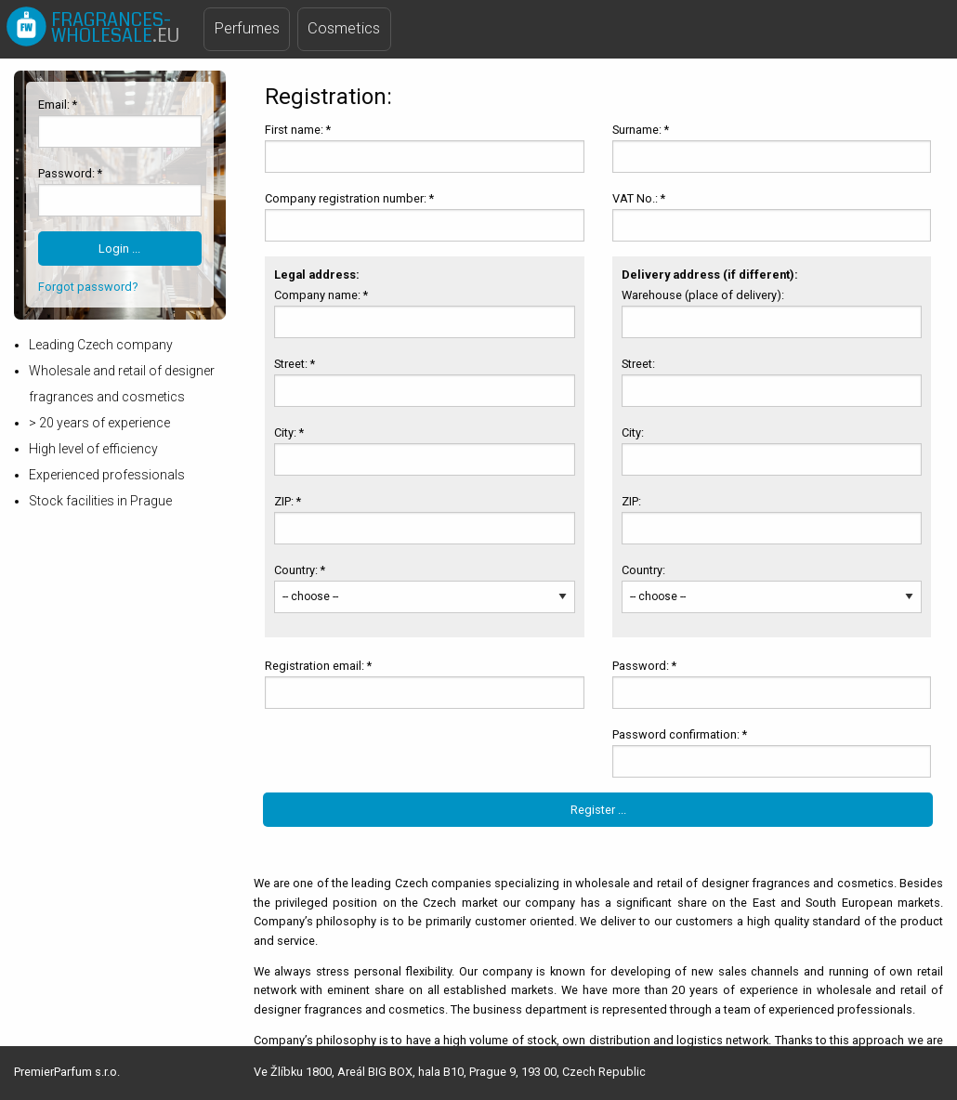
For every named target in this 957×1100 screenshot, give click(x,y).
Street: (640, 364)
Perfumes (247, 28)
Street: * (294, 364)
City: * (289, 432)
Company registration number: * (349, 198)
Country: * (299, 570)
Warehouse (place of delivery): (704, 295)
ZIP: (633, 501)
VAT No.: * (638, 198)
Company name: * (321, 295)
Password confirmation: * (679, 734)
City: (634, 432)
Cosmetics (344, 28)
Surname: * (640, 130)
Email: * (57, 104)
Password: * (70, 173)
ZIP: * (287, 501)
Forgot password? (88, 287)
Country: (645, 570)
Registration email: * (318, 666)
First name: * (298, 130)
